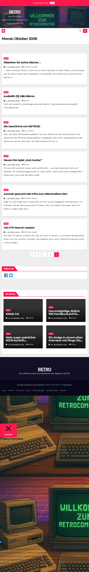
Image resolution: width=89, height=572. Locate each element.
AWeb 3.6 (12, 314)
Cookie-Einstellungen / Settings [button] (16, 411)
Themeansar (67, 385)
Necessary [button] (4, 539)
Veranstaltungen (39, 390)
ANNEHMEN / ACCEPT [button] (10, 415)
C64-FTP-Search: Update (19, 227)
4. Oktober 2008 (13, 67)
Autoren (11, 390)
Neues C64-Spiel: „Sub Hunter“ (23, 160)
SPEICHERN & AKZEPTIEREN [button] (12, 570)
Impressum (20, 390)
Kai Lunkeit (28, 131)
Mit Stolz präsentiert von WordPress (30, 385)
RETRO (15, 12)
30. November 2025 (16, 318)
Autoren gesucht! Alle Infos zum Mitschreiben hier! (35, 193)
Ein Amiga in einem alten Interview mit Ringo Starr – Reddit (66, 340)
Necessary (7, 542)
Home (4, 390)
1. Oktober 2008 (13, 198)
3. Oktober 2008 (13, 101)
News (6, 58)
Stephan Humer (29, 67)
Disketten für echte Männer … (22, 62)
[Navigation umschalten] (85, 31)
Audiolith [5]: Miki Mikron (19, 96)
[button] (80, 31)
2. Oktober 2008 (13, 131)
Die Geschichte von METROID (22, 126)
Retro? (28, 390)
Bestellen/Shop (52, 390)
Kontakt (63, 390)
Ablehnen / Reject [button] (8, 418)
